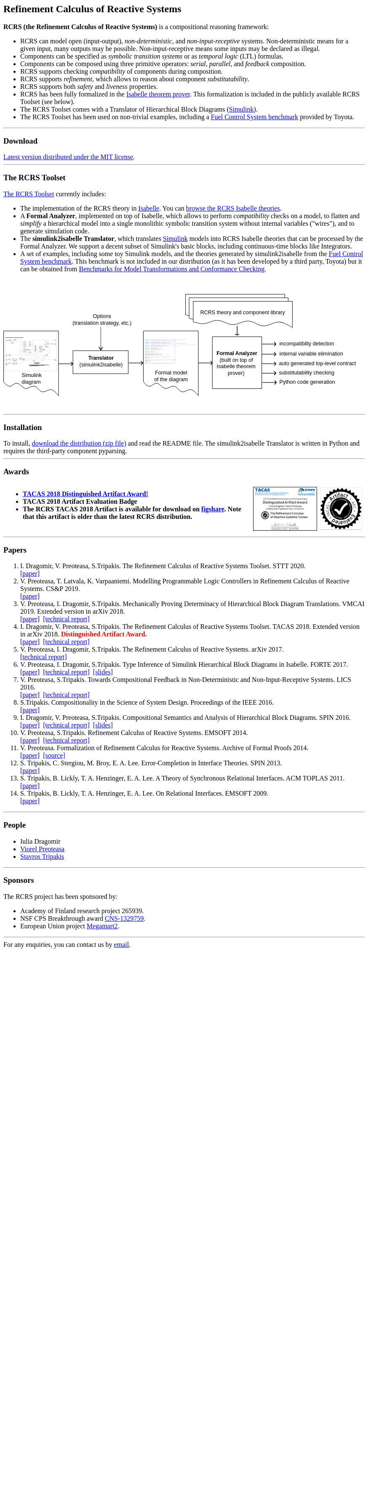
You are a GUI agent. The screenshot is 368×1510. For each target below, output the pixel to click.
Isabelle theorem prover (158, 94)
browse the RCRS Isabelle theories (233, 208)
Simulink (241, 109)
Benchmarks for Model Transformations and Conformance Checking (172, 269)
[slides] (103, 672)
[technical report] (66, 619)
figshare (212, 509)
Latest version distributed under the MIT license (68, 156)
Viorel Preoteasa (42, 849)
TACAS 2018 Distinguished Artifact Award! (85, 493)
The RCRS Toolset (28, 194)
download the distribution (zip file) (79, 443)
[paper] (30, 573)
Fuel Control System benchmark (255, 116)
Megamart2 (102, 926)
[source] (54, 755)
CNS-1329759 (124, 918)
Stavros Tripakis (42, 856)
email (121, 944)
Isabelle (148, 208)
